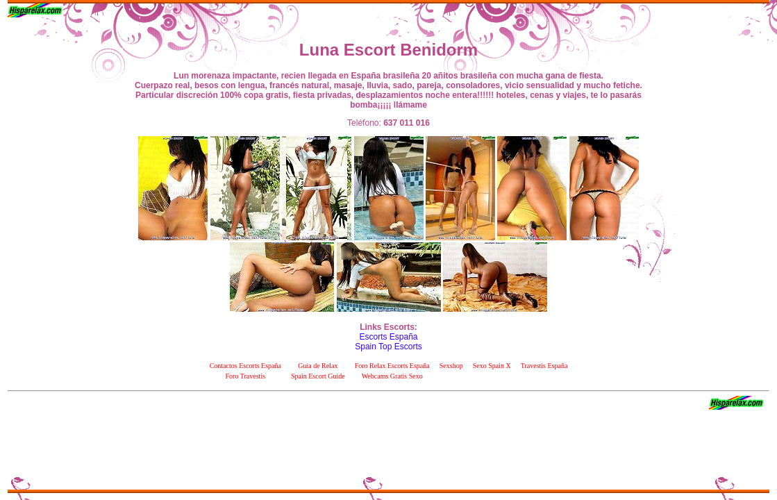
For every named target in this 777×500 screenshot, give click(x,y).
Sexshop (451, 365)
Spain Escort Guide (318, 376)
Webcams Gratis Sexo (392, 376)
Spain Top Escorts (388, 346)
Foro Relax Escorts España (392, 365)
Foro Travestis (246, 376)
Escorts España (388, 337)
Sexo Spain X (492, 365)
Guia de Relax (317, 365)
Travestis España (544, 365)
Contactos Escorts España (245, 365)
